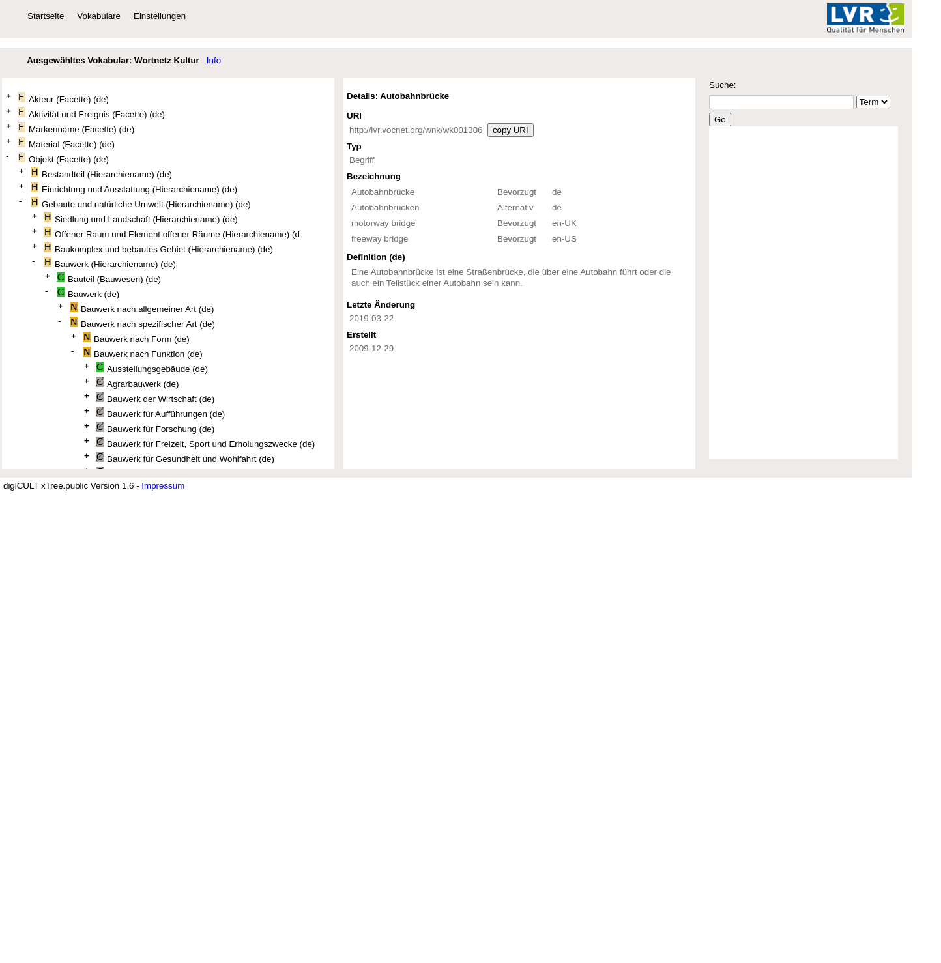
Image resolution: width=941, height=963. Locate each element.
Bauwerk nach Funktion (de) (143, 353)
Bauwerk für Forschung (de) (155, 428)
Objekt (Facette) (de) (63, 158)
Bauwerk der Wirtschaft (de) (155, 398)
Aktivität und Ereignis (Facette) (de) (91, 113)
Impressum (162, 486)
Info (214, 60)
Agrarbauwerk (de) (137, 383)
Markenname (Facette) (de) (76, 128)
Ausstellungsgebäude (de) (152, 368)
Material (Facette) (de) (66, 143)
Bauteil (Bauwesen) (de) (109, 278)
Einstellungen (160, 16)
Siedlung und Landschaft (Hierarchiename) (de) (141, 218)
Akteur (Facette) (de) (63, 98)
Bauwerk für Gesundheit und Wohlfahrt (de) (185, 458)
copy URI (510, 130)
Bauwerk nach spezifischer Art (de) (142, 323)
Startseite (45, 16)
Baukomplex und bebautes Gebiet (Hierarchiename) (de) (158, 248)
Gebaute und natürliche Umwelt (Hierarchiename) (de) (141, 203)
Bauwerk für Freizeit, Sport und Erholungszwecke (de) (205, 443)
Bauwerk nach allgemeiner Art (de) (142, 308)
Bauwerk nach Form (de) (136, 338)
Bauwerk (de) (88, 293)
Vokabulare (99, 16)
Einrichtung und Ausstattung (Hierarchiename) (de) (134, 188)
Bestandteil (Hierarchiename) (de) (101, 173)
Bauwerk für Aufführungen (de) (160, 413)
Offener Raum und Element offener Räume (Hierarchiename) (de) (172, 233)
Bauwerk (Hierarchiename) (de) (110, 263)
